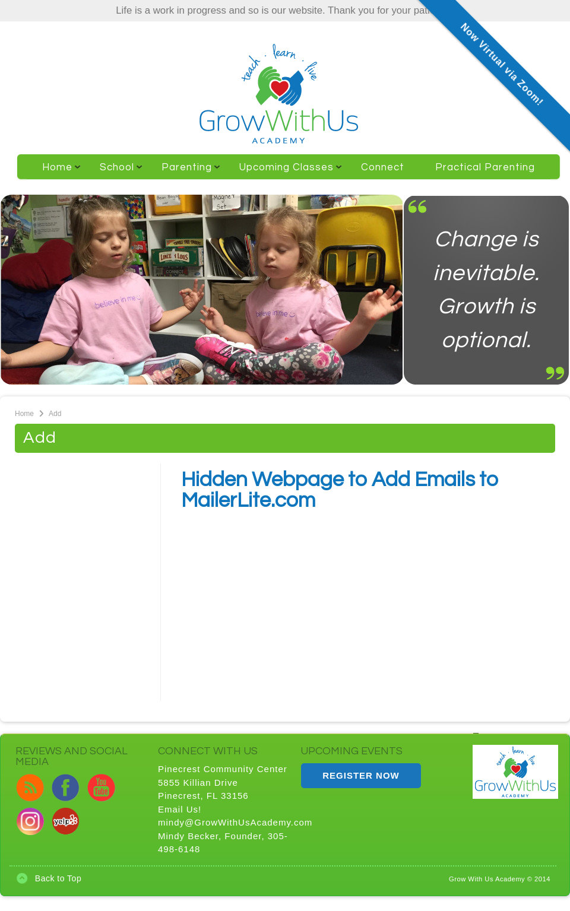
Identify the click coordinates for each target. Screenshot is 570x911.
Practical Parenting (485, 167)
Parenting (183, 172)
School (113, 172)
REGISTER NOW (361, 775)
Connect (382, 167)
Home (54, 172)
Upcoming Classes (283, 172)
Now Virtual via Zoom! (502, 64)
